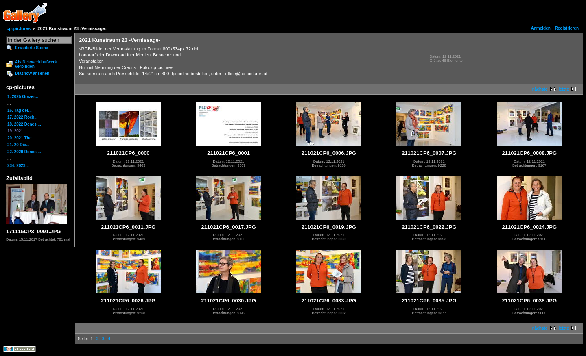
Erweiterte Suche (31, 48)
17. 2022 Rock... (22, 117)
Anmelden (541, 28)
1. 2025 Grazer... (22, 96)
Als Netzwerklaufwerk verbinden (36, 64)
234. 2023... (18, 165)
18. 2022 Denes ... (24, 124)
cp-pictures (19, 28)
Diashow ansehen (32, 73)
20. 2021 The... (21, 138)
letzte (563, 89)
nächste (540, 89)
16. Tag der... (19, 110)
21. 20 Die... (18, 145)
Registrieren (567, 28)
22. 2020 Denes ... (24, 152)
